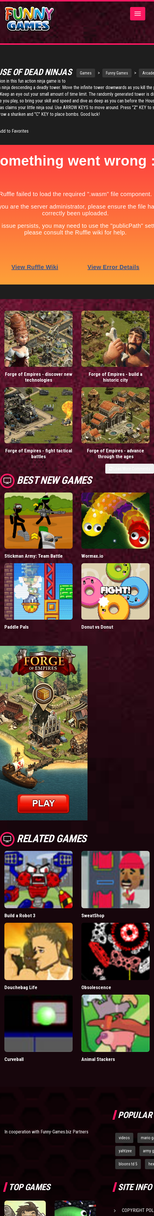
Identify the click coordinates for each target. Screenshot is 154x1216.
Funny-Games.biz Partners (64, 1141)
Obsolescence (96, 997)
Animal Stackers (98, 1069)
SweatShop (92, 925)
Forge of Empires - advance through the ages (115, 463)
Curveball (14, 1069)
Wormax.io (92, 565)
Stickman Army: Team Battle (33, 565)
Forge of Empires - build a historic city (115, 386)
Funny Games (115, 73)
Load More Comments (129, 478)
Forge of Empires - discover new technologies (38, 386)
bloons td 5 (128, 1173)
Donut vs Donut (97, 636)
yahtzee (125, 1160)
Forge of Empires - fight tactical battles (38, 463)
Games (84, 73)
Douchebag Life (20, 997)
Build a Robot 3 (20, 925)
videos (124, 1147)
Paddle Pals (16, 636)
